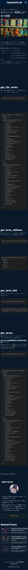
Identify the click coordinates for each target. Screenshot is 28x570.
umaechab (14, 2)
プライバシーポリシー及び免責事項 (14, 562)
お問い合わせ (14, 515)
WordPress (12, 474)
